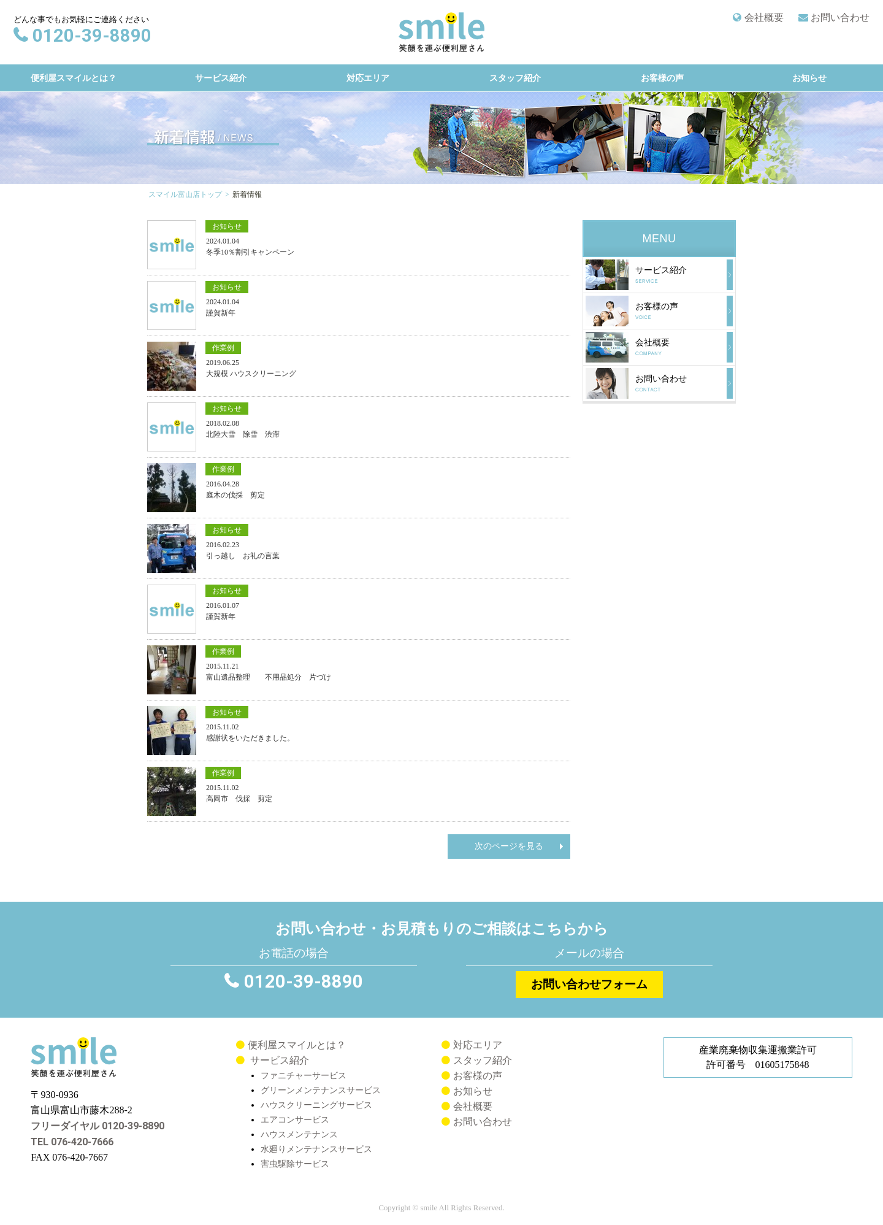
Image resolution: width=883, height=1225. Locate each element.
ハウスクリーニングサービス (316, 1105)
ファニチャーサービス (303, 1075)
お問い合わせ (840, 17)
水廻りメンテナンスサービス (316, 1149)
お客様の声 (661, 78)
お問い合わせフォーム (589, 984)
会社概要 (764, 17)
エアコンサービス (295, 1119)
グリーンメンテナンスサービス (321, 1090)
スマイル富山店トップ (185, 194)
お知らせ (809, 78)
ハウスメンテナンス (299, 1134)
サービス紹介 (220, 78)
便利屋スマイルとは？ (73, 78)
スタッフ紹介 (514, 78)
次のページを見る (509, 846)
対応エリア (367, 78)
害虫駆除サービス (295, 1164)
